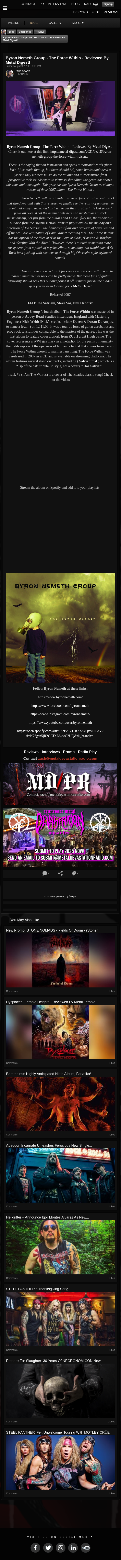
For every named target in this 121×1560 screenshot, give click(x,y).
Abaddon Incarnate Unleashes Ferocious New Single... (49, 1145)
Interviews (51, 752)
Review (40, 32)
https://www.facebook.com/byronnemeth (60, 706)
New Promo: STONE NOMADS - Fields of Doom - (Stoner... (53, 930)
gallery (55, 22)
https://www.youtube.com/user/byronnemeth (60, 722)
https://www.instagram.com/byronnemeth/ (60, 714)
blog (34, 22)
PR (42, 4)
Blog (11, 32)
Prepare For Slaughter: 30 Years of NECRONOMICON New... (54, 1361)
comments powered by (60, 896)
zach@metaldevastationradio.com (67, 758)
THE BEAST (23, 71)
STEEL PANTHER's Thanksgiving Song (37, 1289)
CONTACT (28, 4)
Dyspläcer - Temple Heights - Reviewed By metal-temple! (51, 1002)
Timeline (12, 22)
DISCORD (80, 12)
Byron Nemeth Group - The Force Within (38, 147)
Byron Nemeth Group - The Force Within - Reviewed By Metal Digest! (34, 39)
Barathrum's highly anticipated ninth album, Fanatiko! (48, 1074)
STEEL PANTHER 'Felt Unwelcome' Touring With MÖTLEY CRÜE (58, 1432)
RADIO (89, 4)
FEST (96, 12)
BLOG (75, 4)
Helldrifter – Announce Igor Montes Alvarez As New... (47, 1217)
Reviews (32, 752)
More (78, 22)
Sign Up (108, 4)
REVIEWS (111, 12)
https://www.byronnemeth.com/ (60, 697)
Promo (69, 752)
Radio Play (87, 752)
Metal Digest (102, 147)
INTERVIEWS (57, 4)
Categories (25, 32)
